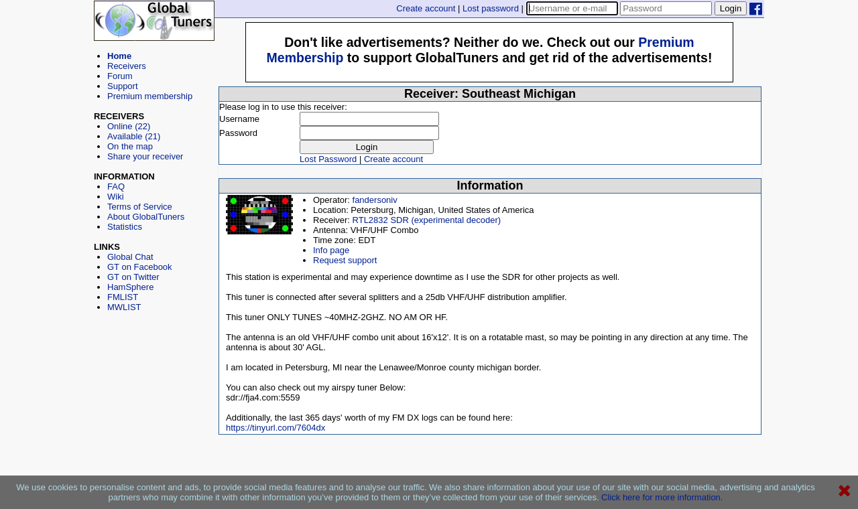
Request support (345, 260)
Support (122, 86)
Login (731, 8)
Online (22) (128, 126)
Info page (331, 250)
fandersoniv (375, 200)
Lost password (491, 8)
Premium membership (149, 96)
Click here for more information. (662, 497)
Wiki (115, 197)
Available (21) (133, 136)
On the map (130, 146)
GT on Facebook (139, 267)
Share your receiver (145, 156)
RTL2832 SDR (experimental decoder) (427, 220)
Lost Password (328, 159)
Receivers (126, 66)
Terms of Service (139, 207)
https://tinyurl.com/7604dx (275, 428)
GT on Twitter (133, 277)
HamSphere (130, 287)
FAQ (116, 186)
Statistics (124, 227)
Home (119, 56)
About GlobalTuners (145, 217)
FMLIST (122, 297)
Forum (120, 76)
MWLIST (124, 307)
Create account (425, 8)
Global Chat (130, 257)
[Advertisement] (154, 372)
